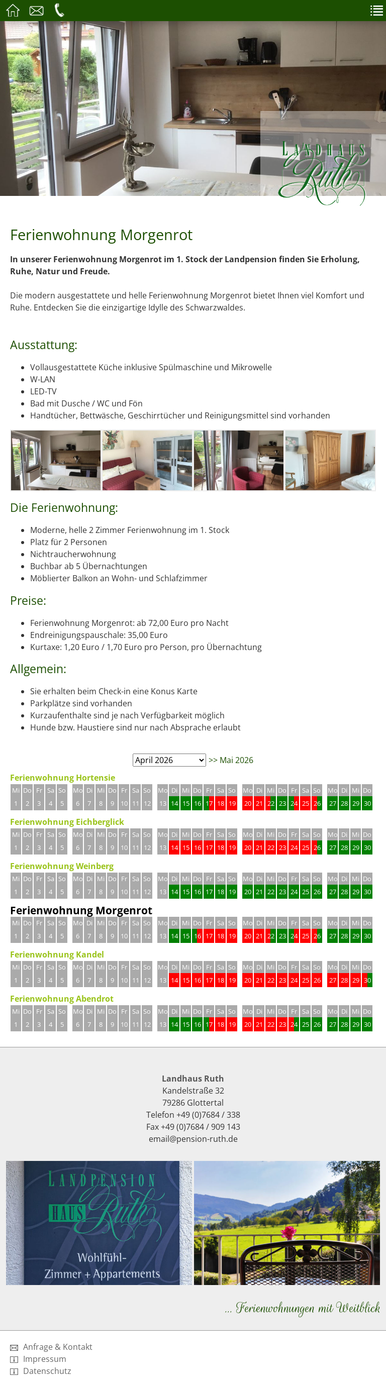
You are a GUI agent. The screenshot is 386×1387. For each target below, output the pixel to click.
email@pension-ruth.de (193, 1138)
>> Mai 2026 (231, 760)
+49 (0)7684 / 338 (208, 1114)
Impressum (38, 1358)
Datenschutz (40, 1370)
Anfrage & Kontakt (51, 1346)
